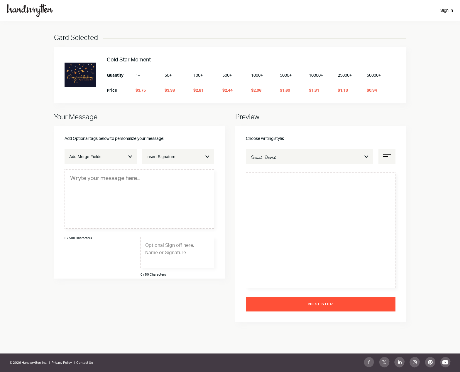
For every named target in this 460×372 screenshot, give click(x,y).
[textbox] (139, 178)
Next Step (320, 304)
